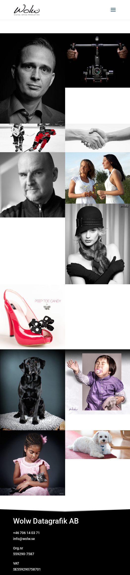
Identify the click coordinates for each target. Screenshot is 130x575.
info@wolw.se (24, 539)
